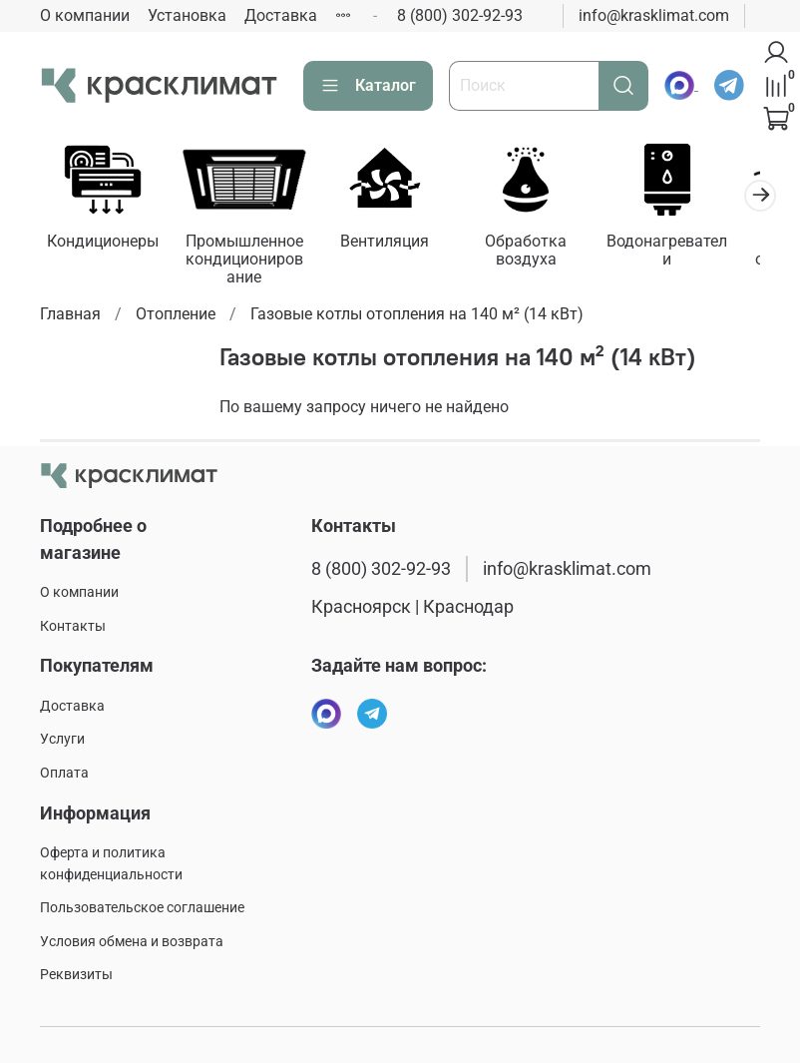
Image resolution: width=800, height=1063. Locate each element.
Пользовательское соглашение (142, 907)
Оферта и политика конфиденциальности (111, 863)
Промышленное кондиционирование (253, 263)
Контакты (73, 626)
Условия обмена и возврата (131, 941)
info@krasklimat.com (654, 15)
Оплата (64, 773)
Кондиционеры (106, 245)
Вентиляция (399, 245)
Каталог (368, 86)
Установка (187, 15)
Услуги (62, 739)
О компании (85, 15)
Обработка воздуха (547, 254)
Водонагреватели (694, 245)
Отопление (175, 317)
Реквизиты (76, 974)
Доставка (280, 15)
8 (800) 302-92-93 (460, 15)
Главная (70, 317)
